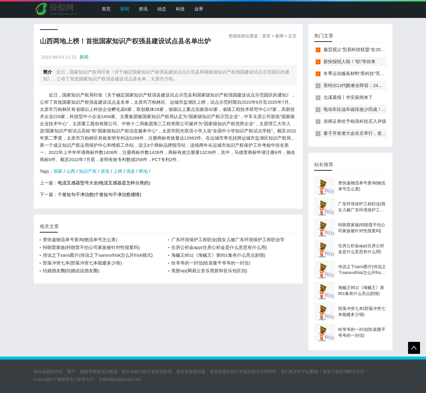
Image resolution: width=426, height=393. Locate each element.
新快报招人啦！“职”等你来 (349, 61)
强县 (130, 171)
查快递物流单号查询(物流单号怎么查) (80, 239)
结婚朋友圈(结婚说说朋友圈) (71, 270)
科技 (180, 8)
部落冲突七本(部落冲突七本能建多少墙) (82, 262)
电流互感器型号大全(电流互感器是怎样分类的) (104, 182)
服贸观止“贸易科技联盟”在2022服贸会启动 (365, 49)
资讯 (143, 8)
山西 (70, 171)
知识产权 (88, 171)
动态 (161, 8)
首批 (105, 171)
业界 (198, 8)
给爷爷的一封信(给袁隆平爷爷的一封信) (211, 262)
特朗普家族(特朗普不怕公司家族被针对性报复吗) (91, 247)
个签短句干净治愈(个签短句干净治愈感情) (99, 194)
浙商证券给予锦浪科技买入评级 (354, 121)
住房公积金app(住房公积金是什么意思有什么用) (219, 247)
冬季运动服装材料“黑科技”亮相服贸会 (360, 73)
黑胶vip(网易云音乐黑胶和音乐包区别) (209, 270)
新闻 (124, 8)
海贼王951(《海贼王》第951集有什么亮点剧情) (218, 255)
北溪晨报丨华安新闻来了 (348, 97)
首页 (106, 8)
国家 (58, 171)
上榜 (117, 171)
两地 (143, 171)
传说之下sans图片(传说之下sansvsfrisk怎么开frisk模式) (98, 255)
